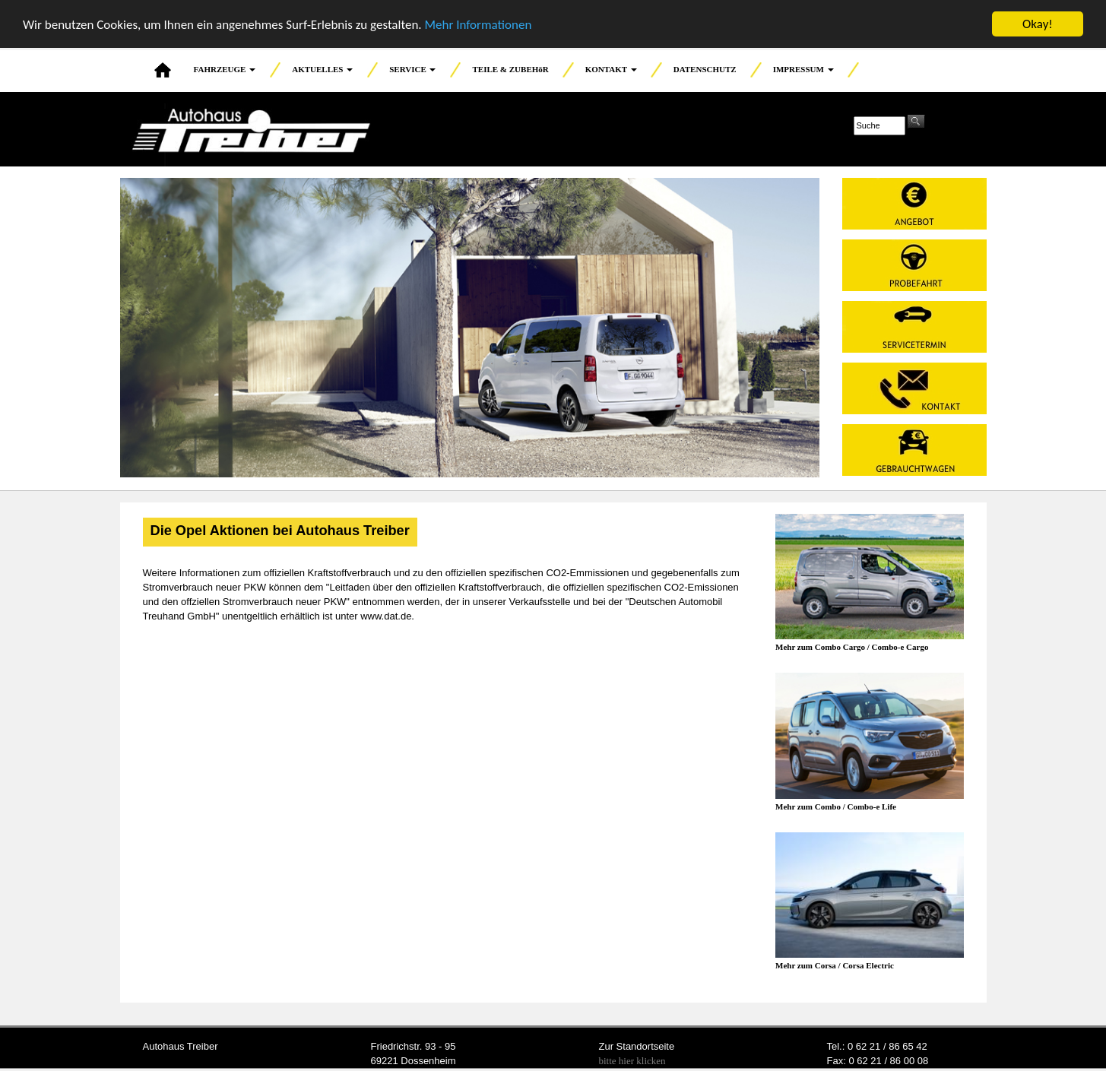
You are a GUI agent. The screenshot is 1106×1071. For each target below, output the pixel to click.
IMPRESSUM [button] (803, 69)
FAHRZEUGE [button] (225, 69)
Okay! (1037, 24)
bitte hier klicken (632, 1060)
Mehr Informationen (477, 24)
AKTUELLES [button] (322, 69)
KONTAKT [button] (611, 69)
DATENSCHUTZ (705, 69)
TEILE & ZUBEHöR (510, 69)
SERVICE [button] (412, 69)
